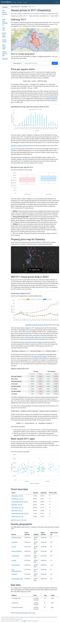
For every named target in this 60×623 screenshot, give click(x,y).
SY (30, 6)
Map (14, 2)
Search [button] (25, 2)
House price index (4, 34)
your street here (22, 520)
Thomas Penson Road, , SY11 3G (20, 501)
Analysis (19, 2)
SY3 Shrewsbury (16, 565)
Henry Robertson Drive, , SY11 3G (20, 513)
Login (56, 2)
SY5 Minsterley (15, 556)
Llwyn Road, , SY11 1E (17, 510)
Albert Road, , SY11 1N (17, 495)
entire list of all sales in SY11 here (25, 613)
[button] (13, 30)
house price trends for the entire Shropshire (33, 339)
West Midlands (15, 6)
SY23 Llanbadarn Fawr (17, 578)
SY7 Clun (14, 546)
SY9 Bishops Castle (16, 537)
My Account (50, 97)
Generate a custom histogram (19, 145)
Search (55, 63)
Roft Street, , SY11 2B (17, 504)
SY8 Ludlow (14, 542)
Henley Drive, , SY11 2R (17, 516)
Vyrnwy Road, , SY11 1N (18, 507)
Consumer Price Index (40, 356)
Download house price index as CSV (35, 325)
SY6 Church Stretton (17, 551)
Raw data (5, 58)
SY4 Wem (14, 560)
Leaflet (57, 50)
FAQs (24, 621)
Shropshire (24, 6)
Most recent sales (4, 46)
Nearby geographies (4, 53)
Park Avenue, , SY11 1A (17, 498)
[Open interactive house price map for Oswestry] (35, 259)
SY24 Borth (14, 574)
